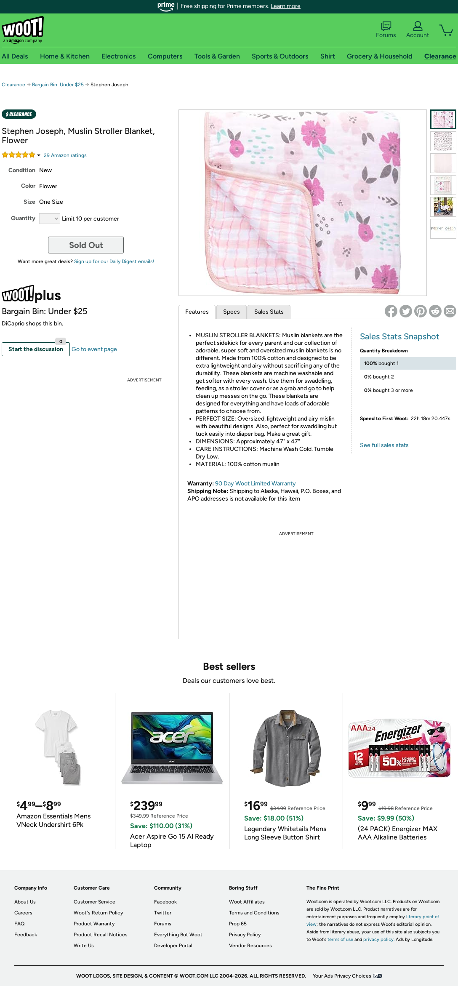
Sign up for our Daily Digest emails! (114, 261)
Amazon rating (65, 155)
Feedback (25, 935)
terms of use (340, 939)
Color (28, 185)
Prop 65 (238, 924)
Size (29, 201)
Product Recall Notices (101, 935)
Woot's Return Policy (98, 913)
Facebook (165, 902)
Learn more (286, 6)
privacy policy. (378, 939)
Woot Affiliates (247, 902)
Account (417, 30)
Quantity (23, 218)
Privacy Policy (245, 935)
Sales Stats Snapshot (399, 336)
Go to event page (94, 349)
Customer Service (94, 902)
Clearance (13, 85)
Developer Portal (173, 946)
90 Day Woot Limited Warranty (255, 483)
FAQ (19, 924)
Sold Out (86, 245)
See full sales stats (384, 445)
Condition (21, 170)
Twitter (162, 913)
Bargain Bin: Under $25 (58, 85)
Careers (23, 913)
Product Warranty (94, 924)
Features (197, 311)
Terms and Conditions (254, 913)
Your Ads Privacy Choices (342, 976)
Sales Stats (269, 311)
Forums (386, 30)
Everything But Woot (178, 935)
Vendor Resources (250, 946)
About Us (25, 902)
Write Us (84, 946)
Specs (231, 311)
